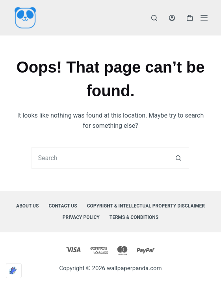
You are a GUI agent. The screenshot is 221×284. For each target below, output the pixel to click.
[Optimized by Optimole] (14, 270)
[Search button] (178, 158)
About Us (27, 206)
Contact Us (62, 206)
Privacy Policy (81, 217)
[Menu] (204, 17)
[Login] (172, 18)
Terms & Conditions (134, 217)
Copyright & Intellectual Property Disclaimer (146, 206)
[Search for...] (99, 158)
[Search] (154, 18)
